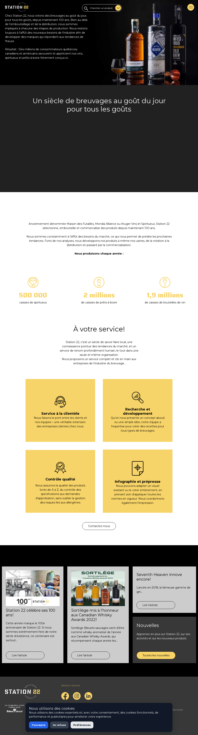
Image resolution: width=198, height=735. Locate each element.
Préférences (82, 724)
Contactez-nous (99, 526)
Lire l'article (19, 655)
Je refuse (59, 724)
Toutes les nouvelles (156, 655)
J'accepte (38, 724)
